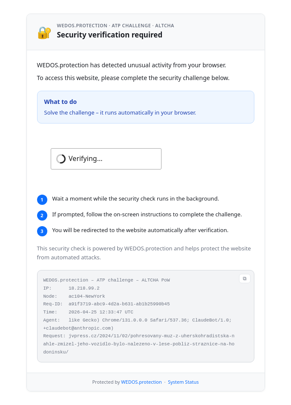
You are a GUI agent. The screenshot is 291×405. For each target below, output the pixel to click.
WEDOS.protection (141, 382)
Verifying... (85, 158)
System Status (183, 382)
